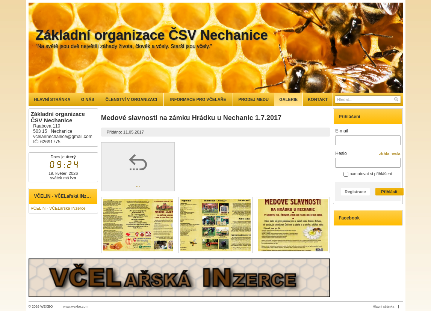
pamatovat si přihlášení (367, 173)
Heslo (341, 153)
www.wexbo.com (75, 306)
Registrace (355, 191)
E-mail (341, 131)
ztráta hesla (390, 153)
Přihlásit (389, 191)
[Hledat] (396, 99)
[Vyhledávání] (368, 99)
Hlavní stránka (384, 306)
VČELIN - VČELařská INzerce (58, 208)
